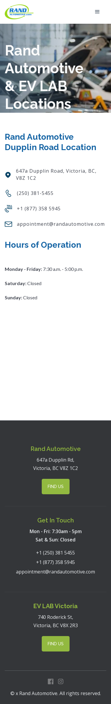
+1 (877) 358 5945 (55, 562)
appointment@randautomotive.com (55, 571)
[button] (97, 12)
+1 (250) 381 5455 (55, 552)
